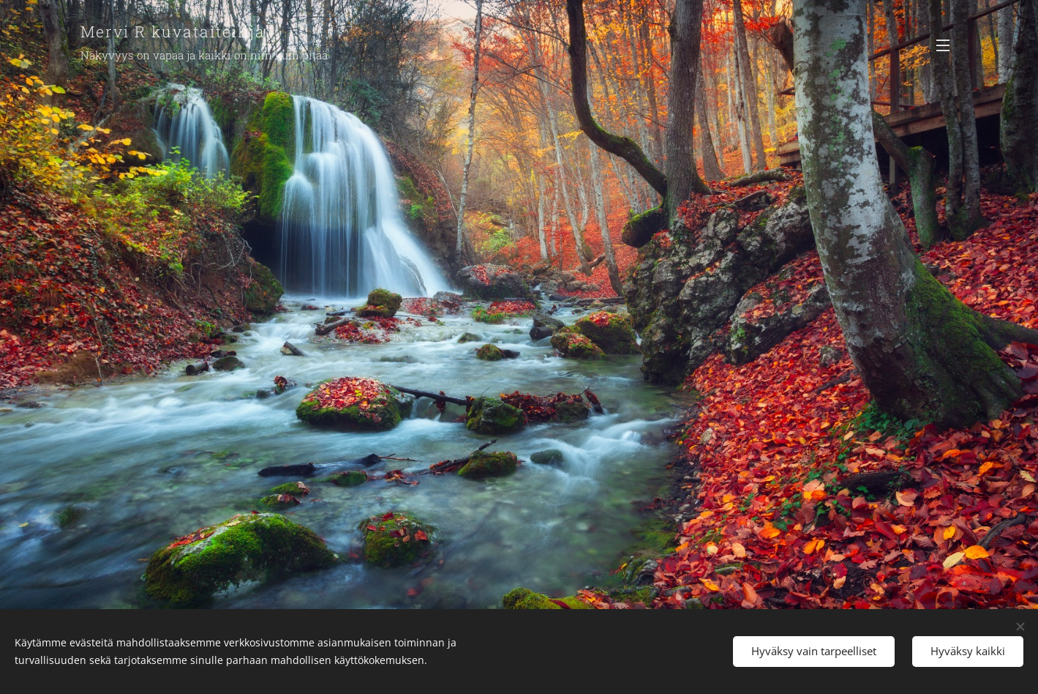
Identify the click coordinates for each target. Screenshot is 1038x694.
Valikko (942, 45)
